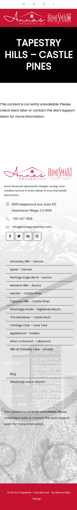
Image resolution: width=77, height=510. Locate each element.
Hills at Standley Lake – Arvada (31, 349)
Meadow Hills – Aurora (25, 285)
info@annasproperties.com (32, 227)
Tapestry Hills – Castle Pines (30, 301)
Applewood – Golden (25, 333)
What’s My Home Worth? (28, 382)
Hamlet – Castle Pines (25, 293)
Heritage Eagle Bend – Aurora (31, 277)
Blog (13, 374)
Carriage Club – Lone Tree (28, 325)
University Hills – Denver (27, 261)
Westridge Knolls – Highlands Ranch (35, 309)
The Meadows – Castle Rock (30, 317)
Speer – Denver (21, 269)
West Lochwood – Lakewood (30, 341)
